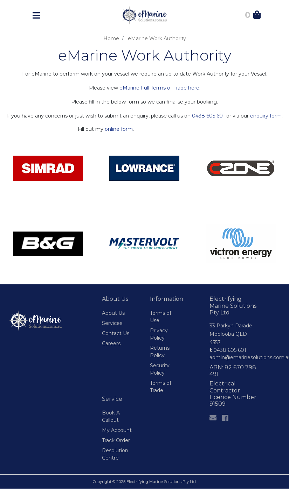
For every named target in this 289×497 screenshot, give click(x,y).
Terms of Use (160, 317)
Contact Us (115, 333)
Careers (111, 343)
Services (112, 323)
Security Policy (160, 369)
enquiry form (266, 116)
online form (119, 129)
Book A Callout (111, 416)
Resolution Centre (115, 454)
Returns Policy (160, 351)
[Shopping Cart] (253, 16)
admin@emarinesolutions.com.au (234, 357)
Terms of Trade (160, 386)
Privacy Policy (159, 334)
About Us (113, 313)
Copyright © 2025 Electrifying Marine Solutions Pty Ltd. (145, 481)
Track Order (116, 440)
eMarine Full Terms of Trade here (159, 88)
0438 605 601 (208, 116)
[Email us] (212, 418)
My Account (117, 430)
